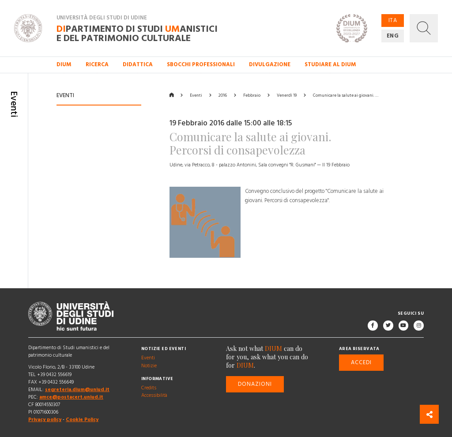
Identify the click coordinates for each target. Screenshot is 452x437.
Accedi (361, 362)
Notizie (149, 365)
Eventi (196, 95)
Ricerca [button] (97, 64)
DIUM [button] (64, 64)
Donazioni (255, 384)
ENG (393, 36)
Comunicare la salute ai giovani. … (345, 95)
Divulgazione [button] (269, 64)
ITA (392, 20)
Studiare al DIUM (330, 64)
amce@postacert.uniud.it (71, 397)
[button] (424, 28)
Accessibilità (154, 395)
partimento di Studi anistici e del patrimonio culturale (137, 33)
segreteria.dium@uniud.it (77, 389)
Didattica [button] (138, 64)
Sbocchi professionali (201, 64)
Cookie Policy (82, 419)
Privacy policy (44, 419)
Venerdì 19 (287, 95)
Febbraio (251, 95)
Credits (148, 388)
